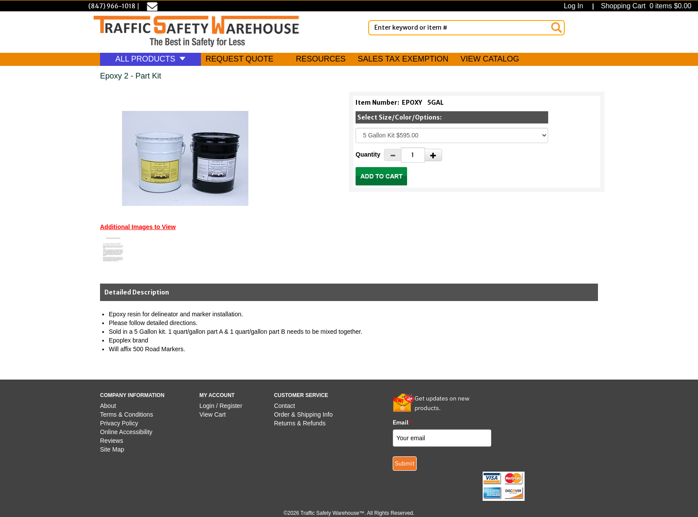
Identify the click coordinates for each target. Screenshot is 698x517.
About (108, 405)
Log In (575, 6)
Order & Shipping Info (303, 414)
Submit (405, 463)
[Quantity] (413, 155)
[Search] (556, 27)
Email (402, 422)
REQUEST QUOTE (239, 59)
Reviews (111, 440)
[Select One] (452, 135)
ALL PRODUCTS (150, 59)
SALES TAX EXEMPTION (403, 59)
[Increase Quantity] (433, 155)
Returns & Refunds (299, 423)
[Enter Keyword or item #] (466, 27)
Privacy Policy (119, 423)
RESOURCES (321, 59)
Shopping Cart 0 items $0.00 (645, 6)
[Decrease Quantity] (392, 155)
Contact (284, 405)
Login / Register (221, 405)
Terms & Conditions (126, 414)
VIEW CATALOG (489, 59)
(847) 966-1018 (111, 6)
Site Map (112, 449)
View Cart (213, 414)
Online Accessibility (126, 431)
